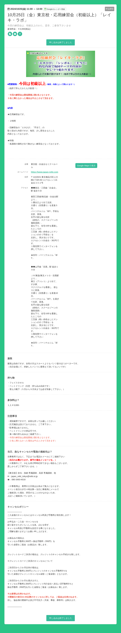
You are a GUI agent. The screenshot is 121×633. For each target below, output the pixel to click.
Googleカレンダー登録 (54, 9)
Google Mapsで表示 (86, 165)
